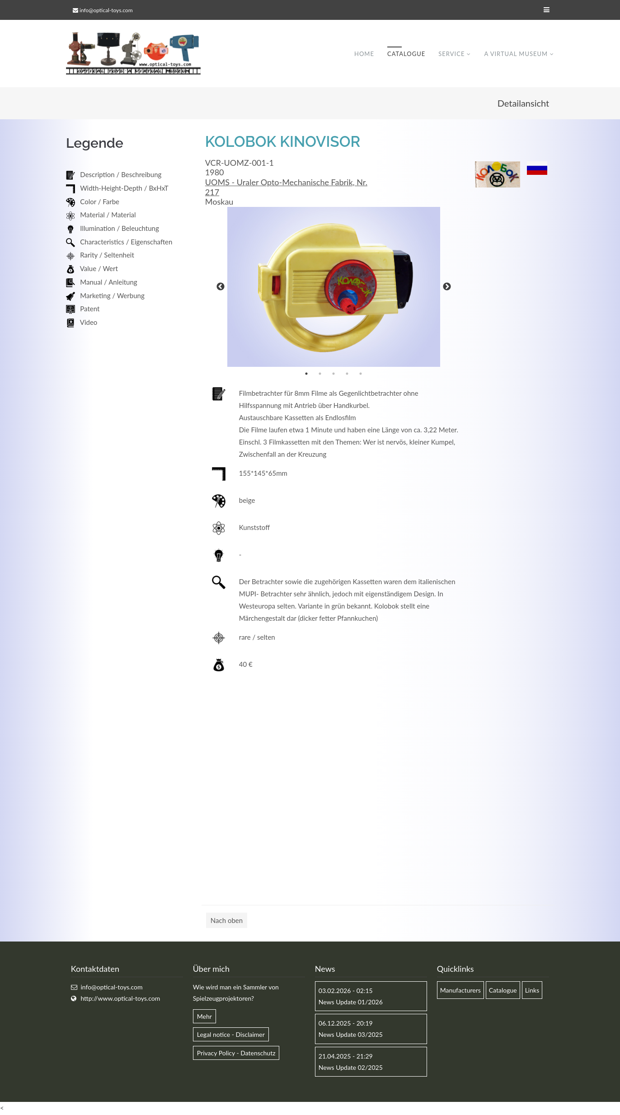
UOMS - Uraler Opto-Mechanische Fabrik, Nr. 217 (286, 187)
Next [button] (446, 287)
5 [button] (360, 374)
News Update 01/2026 (351, 1002)
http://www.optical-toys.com (120, 999)
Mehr (204, 1017)
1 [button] (306, 374)
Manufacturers (460, 990)
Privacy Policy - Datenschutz (236, 1053)
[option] (334, 287)
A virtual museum (516, 53)
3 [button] (333, 374)
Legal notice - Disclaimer (231, 1035)
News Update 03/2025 (351, 1035)
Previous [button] (220, 287)
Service (451, 53)
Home (364, 53)
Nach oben (227, 921)
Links (532, 990)
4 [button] (347, 374)
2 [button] (319, 374)
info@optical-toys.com (106, 10)
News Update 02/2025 (351, 1068)
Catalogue (406, 53)
